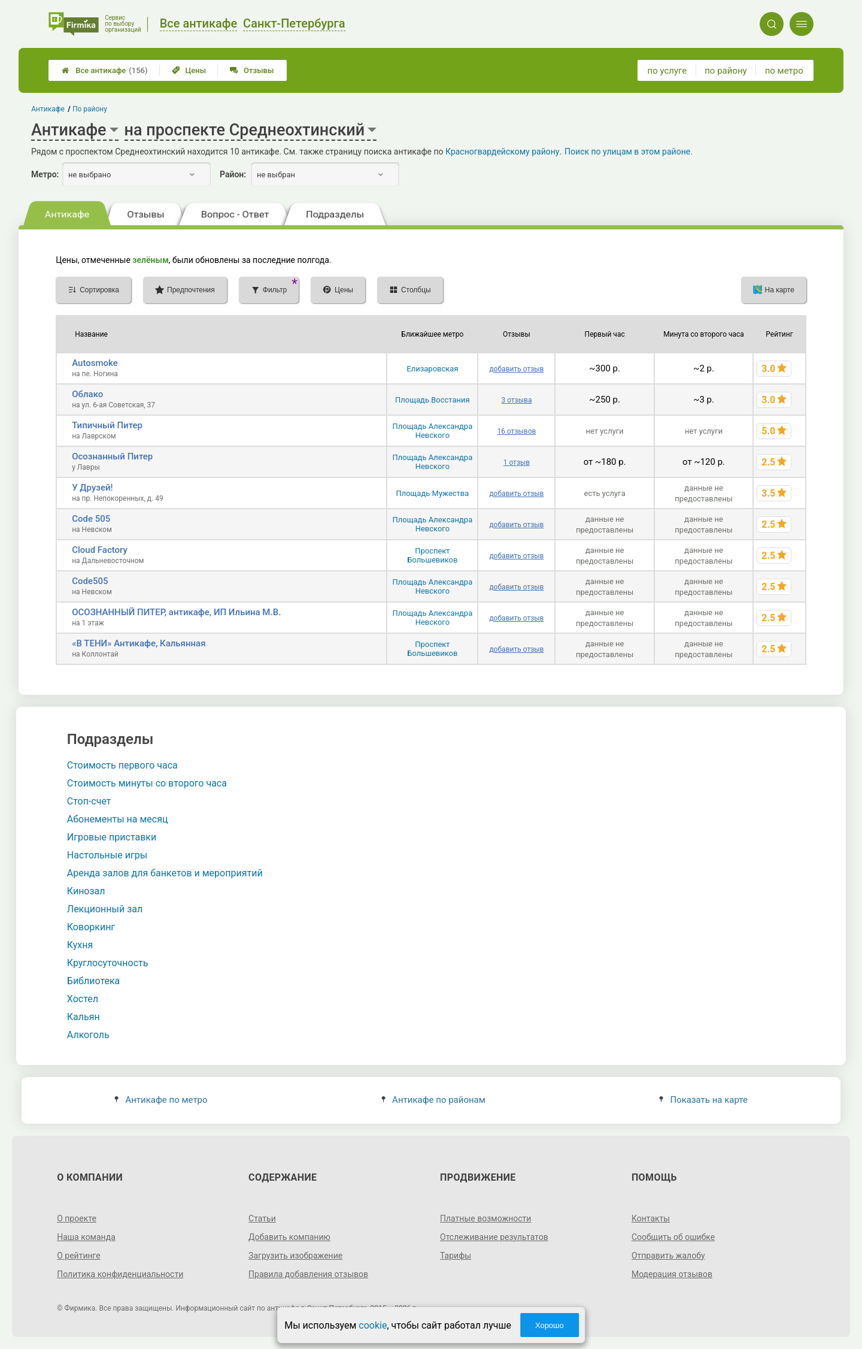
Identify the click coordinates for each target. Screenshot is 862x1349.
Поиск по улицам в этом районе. (628, 151)
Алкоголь (88, 1035)
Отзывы (252, 70)
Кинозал (86, 891)
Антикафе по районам (433, 1099)
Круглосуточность (107, 963)
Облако (87, 394)
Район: (233, 174)
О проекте (76, 1218)
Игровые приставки (111, 837)
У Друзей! (92, 487)
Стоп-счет (89, 801)
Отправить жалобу (668, 1255)
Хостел (82, 999)
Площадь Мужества (432, 493)
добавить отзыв (516, 369)
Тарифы (455, 1255)
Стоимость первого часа (122, 765)
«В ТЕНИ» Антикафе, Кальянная (138, 643)
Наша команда (86, 1237)
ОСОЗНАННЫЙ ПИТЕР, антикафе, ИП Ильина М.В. (176, 612)
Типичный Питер (107, 425)
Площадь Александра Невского (433, 431)
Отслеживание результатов (494, 1237)
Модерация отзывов (672, 1274)
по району (725, 70)
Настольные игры (107, 855)
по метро (784, 70)
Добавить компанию (289, 1237)
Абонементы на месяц (117, 819)
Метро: (45, 174)
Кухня (80, 945)
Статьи (262, 1218)
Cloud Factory (100, 550)
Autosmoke (95, 363)
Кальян (83, 1017)
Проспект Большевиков (432, 555)
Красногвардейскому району (502, 151)
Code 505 (91, 518)
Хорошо (549, 1325)
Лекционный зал (104, 909)
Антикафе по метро (160, 1099)
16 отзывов (516, 431)
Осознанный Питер (112, 456)
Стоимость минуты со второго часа (147, 783)
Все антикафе (104, 70)
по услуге (667, 70)
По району (89, 109)
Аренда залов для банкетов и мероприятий (165, 873)
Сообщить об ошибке (673, 1237)
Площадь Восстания (432, 399)
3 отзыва (516, 400)
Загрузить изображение (295, 1255)
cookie (373, 1325)
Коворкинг (91, 927)
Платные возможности (485, 1218)
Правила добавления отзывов (308, 1274)
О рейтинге (79, 1255)
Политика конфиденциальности (120, 1274)
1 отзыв (516, 462)
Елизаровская (432, 368)
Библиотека (93, 981)
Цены (189, 70)
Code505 (90, 581)
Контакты (651, 1218)
